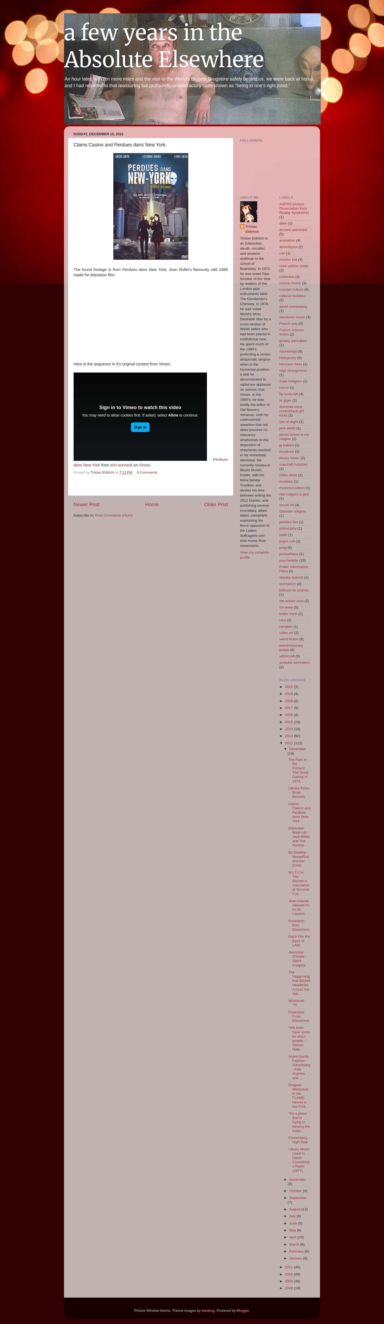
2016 (289, 715)
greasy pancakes (293, 341)
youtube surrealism (294, 663)
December (297, 749)
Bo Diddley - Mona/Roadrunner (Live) (298, 858)
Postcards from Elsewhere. (299, 925)
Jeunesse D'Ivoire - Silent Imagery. (297, 958)
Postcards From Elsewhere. (299, 1016)
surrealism (287, 584)
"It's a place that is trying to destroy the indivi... (299, 1122)
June (293, 1223)
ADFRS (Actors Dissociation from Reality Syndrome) (294, 208)
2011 (289, 1267)
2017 (289, 708)
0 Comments (147, 472)
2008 (289, 1288)
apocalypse (288, 247)
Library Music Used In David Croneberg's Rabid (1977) (299, 1160)
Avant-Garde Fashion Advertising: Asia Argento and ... (299, 1067)
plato (283, 535)
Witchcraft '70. (296, 1003)
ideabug (208, 1311)
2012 (289, 743)
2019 (289, 694)
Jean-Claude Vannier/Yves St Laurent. (298, 907)
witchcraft (287, 656)
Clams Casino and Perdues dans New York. (299, 812)
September (298, 1198)
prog (283, 548)
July (293, 1216)
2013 (289, 736)
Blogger (243, 1311)
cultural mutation (292, 296)
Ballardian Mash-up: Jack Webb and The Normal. (299, 836)
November (297, 1180)
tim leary (286, 607)
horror (284, 388)
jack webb (287, 428)
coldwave (286, 277)
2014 (289, 729)
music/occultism (292, 488)
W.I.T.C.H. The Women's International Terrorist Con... (298, 883)
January (296, 1258)
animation (287, 240)
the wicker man (291, 601)
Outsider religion (292, 511)
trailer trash (288, 614)
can (282, 253)
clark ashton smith (294, 266)
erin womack (121, 465)
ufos (282, 620)
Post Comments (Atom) (114, 515)
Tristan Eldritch (252, 229)
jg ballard (286, 445)
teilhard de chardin (294, 590)
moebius (286, 481)
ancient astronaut (293, 230)
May (293, 1230)
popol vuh (287, 541)
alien (283, 223)
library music (289, 458)
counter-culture (291, 289)
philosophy (288, 528)
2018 (289, 701)
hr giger (285, 400)
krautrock (286, 452)
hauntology (288, 351)
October (296, 1191)
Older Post (216, 504)
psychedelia (288, 560)
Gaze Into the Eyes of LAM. (299, 940)
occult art (286, 505)
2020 (289, 687)
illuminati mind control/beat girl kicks (291, 411)
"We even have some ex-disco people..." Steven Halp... (299, 1038)
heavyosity (288, 358)
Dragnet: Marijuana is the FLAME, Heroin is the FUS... (298, 1096)
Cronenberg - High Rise (299, 1140)
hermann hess (290, 364)
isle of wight (288, 422)
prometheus (288, 554)
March (294, 1244)
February (297, 1251)
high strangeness (293, 371)
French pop (288, 324)
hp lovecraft (288, 394)
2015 (289, 722)
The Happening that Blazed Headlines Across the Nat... (299, 983)
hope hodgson (290, 381)
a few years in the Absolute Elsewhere (164, 46)
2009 (289, 1281)
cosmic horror (290, 283)
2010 (289, 1274)
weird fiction (288, 639)
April (293, 1237)
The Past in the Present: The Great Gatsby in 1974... (298, 770)
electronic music (292, 317)
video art (286, 633)
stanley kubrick (291, 577)
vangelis (286, 627)
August (295, 1209)
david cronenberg (293, 307)
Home (151, 504)
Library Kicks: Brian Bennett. (299, 792)
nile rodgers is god (294, 494)
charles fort (288, 260)
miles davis (288, 475)
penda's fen (288, 522)
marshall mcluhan (293, 464)
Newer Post (86, 504)
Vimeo (144, 465)
